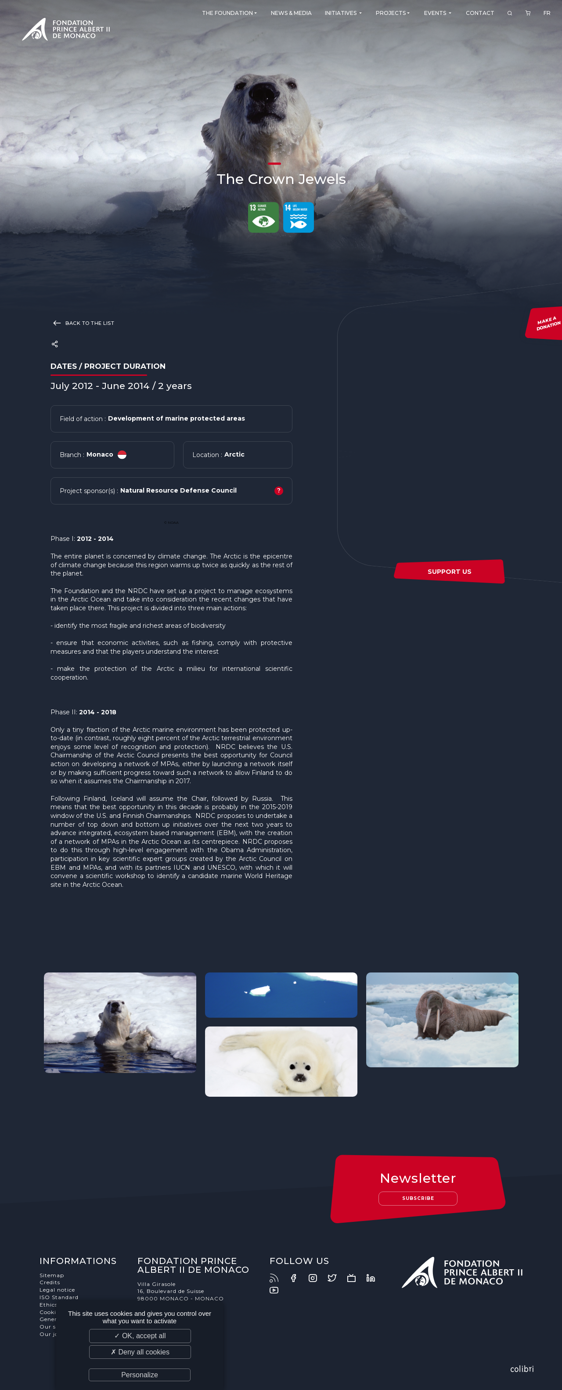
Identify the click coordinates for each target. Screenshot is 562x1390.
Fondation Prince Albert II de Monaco (66, 31)
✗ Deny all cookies (140, 1352)
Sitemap (52, 1275)
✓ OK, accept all (140, 1336)
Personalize (139, 1375)
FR (547, 13)
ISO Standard (59, 1297)
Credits (50, 1282)
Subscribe (418, 1198)
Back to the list (82, 322)
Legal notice (57, 1289)
